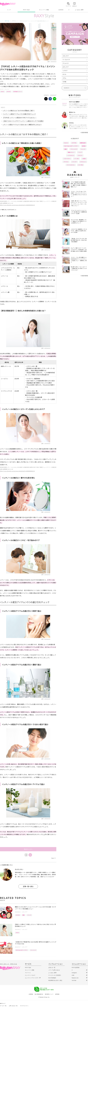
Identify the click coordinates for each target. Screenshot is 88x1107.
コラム (64, 78)
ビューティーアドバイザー (32, 978)
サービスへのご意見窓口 (54, 975)
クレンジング (33, 950)
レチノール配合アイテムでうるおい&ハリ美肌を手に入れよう (22, 124)
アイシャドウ (74, 149)
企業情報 (31, 994)
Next (53, 858)
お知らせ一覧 (51, 967)
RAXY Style (26, 9)
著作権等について (49, 994)
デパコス (66, 161)
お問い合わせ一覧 (13, 1005)
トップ (9, 9)
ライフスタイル (70, 165)
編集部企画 (82, 143)
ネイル (64, 74)
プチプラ (80, 155)
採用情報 (57, 994)
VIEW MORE (84, 132)
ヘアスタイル (70, 155)
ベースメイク (66, 59)
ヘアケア (64, 71)
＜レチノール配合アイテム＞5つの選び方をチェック (19, 114)
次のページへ (28, 849)
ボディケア (65, 67)
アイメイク (65, 63)
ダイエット (83, 161)
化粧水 (84, 158)
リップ (80, 152)
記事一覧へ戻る (28, 886)
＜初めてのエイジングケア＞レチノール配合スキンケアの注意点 (23, 121)
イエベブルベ (67, 158)
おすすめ (8, 91)
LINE (73, 975)
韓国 (23, 915)
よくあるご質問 (79, 9)
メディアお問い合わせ (54, 970)
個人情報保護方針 (39, 994)
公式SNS (60, 9)
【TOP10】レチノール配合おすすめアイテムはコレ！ (20, 117)
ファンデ (29, 915)
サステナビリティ (24, 1005)
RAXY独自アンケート (17, 91)
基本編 (83, 146)
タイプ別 (80, 165)
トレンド (83, 149)
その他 (64, 82)
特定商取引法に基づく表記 (55, 980)
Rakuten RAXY (8, 4)
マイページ (28, 972)
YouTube (74, 980)
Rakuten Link (75, 978)
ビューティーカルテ (30, 975)
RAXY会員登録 (75, 967)
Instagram (74, 972)
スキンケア (7, 89)
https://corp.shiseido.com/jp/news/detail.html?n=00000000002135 (17, 205)
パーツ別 (76, 158)
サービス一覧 (3, 1005)
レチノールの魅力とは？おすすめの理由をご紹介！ (19, 110)
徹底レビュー (71, 152)
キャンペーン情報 (44, 9)
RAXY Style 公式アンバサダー (21, 950)
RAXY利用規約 (52, 978)
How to (2, 91)
